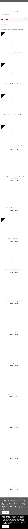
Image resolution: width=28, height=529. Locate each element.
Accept (5, 512)
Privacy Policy (7, 523)
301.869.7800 (14, 0)
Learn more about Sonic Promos (14, 11)
